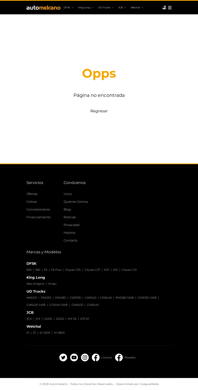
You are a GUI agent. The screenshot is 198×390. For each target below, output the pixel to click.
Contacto (71, 240)
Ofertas (32, 194)
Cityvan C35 (73, 269)
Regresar (99, 111)
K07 (106, 269)
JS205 (48, 318)
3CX (29, 318)
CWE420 (90, 297)
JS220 (60, 318)
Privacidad (71, 225)
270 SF (84, 318)
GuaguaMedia (149, 384)
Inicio (68, 194)
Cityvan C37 (92, 269)
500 (29, 269)
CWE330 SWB (147, 297)
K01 (115, 269)
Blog (67, 209)
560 (37, 269)
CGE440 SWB (58, 305)
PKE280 (60, 297)
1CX (38, 318)
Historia (69, 233)
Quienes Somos (76, 202)
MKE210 (31, 297)
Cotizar (31, 202)
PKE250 (46, 297)
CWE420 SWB (35, 305)
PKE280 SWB (125, 297)
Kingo (52, 283)
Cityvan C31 (129, 269)
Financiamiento (38, 217)
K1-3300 (45, 332)
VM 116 (72, 318)
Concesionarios (38, 209)
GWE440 (93, 305)
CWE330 (75, 297)
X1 (27, 332)
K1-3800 (59, 332)
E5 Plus (56, 269)
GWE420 (77, 305)
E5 (45, 269)
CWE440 (106, 297)
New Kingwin (35, 283)
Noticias (70, 217)
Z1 (34, 332)
